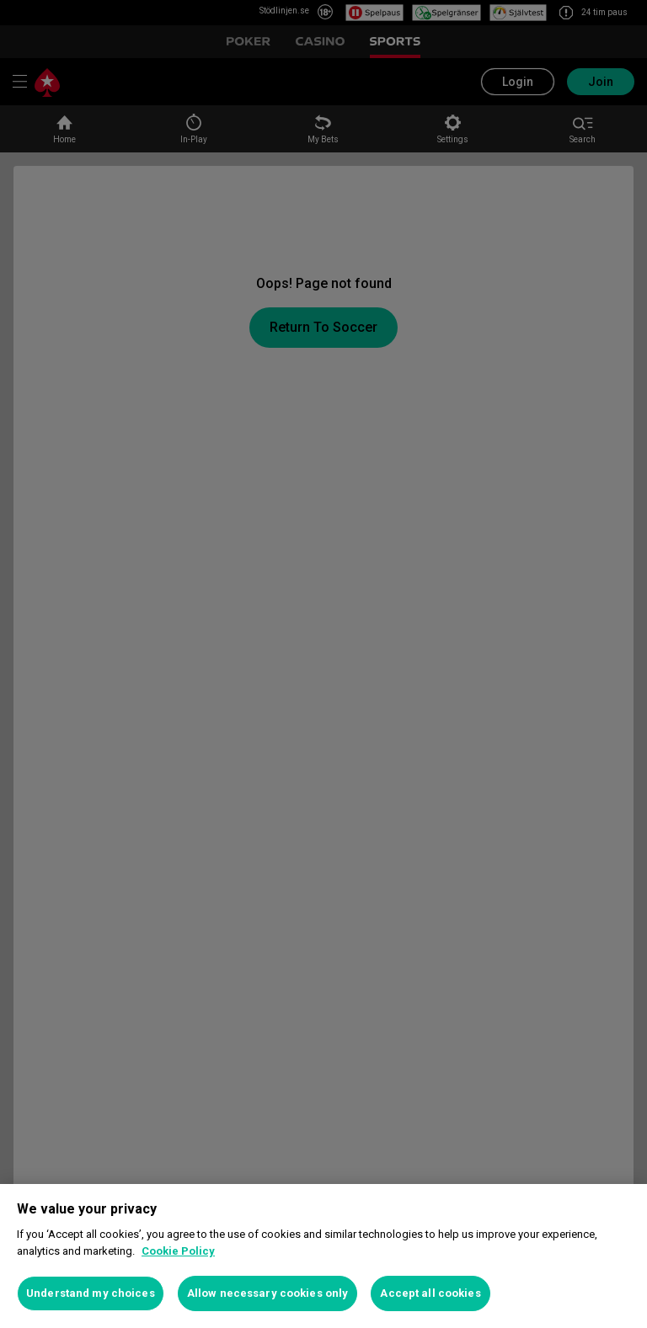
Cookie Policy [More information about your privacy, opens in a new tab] (178, 1251)
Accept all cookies (430, 1293)
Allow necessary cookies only (268, 1293)
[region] (323, 1256)
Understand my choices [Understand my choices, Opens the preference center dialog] (90, 1293)
